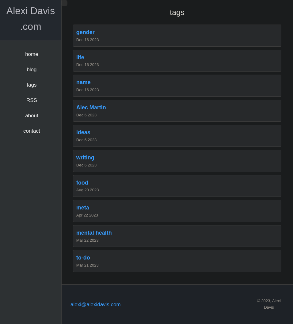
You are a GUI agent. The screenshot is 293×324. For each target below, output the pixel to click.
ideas (83, 132)
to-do (83, 258)
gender (85, 32)
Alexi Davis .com (30, 18)
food (82, 183)
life (80, 57)
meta (82, 208)
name (83, 82)
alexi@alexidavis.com (95, 304)
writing (85, 157)
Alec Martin (91, 107)
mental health (94, 233)
